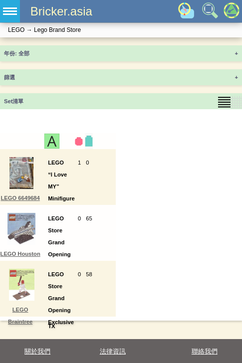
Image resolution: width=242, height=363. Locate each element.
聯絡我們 (205, 351)
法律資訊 (113, 351)
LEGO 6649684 (19, 198)
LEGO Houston (20, 254)
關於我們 (37, 351)
